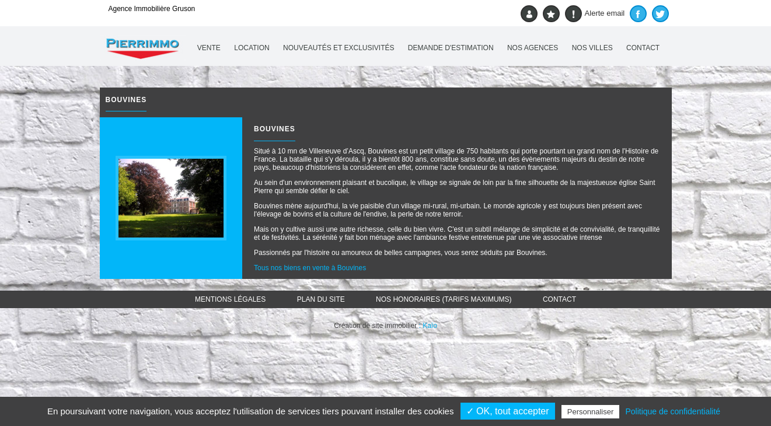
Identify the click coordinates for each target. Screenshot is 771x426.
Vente (209, 48)
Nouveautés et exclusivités (339, 48)
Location (251, 48)
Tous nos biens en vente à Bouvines (310, 268)
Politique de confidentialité (672, 411)
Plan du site (321, 299)
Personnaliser (590, 411)
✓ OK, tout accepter (507, 411)
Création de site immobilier (375, 326)
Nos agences (532, 48)
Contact (643, 48)
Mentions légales (230, 299)
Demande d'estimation (451, 48)
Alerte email (595, 13)
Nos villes (592, 48)
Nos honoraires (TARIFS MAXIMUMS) (443, 299)
